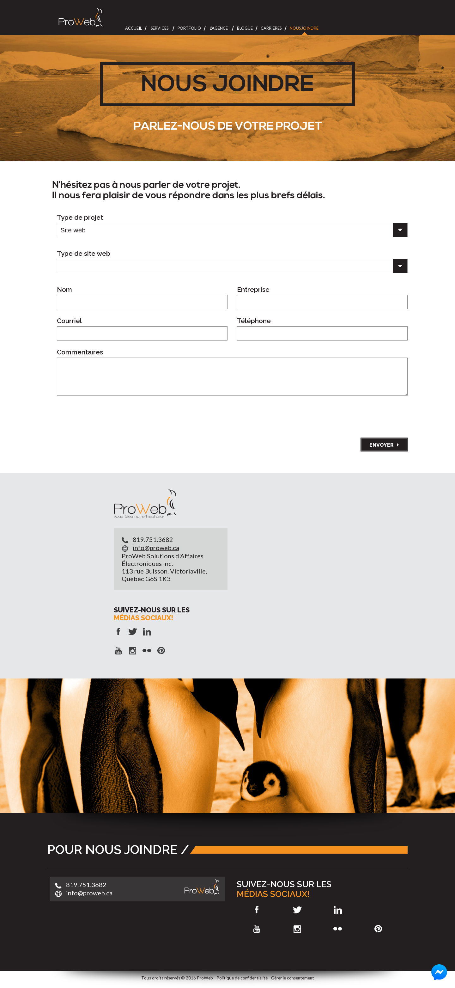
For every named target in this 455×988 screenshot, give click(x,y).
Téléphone (254, 321)
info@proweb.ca (156, 547)
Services (159, 28)
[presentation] (360, 414)
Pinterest (378, 929)
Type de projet (80, 217)
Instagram (297, 929)
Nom (64, 289)
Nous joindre (304, 28)
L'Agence (219, 28)
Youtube (257, 929)
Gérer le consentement (292, 977)
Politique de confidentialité (242, 977)
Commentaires (80, 352)
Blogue (245, 28)
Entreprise (253, 289)
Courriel (69, 321)
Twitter (297, 910)
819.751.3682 (153, 539)
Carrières (271, 28)
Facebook (257, 910)
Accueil (133, 28)
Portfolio (189, 28)
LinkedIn (338, 910)
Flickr (338, 929)
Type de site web (83, 253)
